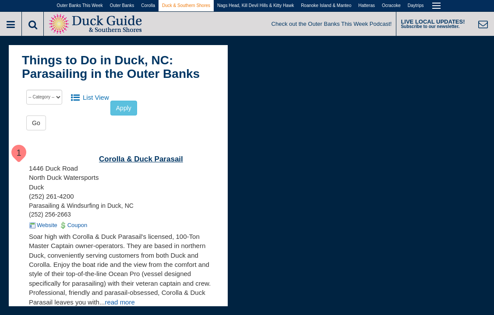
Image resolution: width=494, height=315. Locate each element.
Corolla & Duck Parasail (141, 159)
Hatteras (366, 5)
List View (96, 97)
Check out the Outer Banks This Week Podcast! (332, 24)
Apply (123, 108)
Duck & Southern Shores (186, 5)
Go (36, 122)
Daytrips (416, 5)
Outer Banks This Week (80, 5)
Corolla (148, 5)
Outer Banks (122, 5)
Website (47, 225)
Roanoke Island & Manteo (326, 5)
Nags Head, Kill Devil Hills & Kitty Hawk (255, 5)
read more (119, 302)
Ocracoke (391, 5)
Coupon (77, 225)
